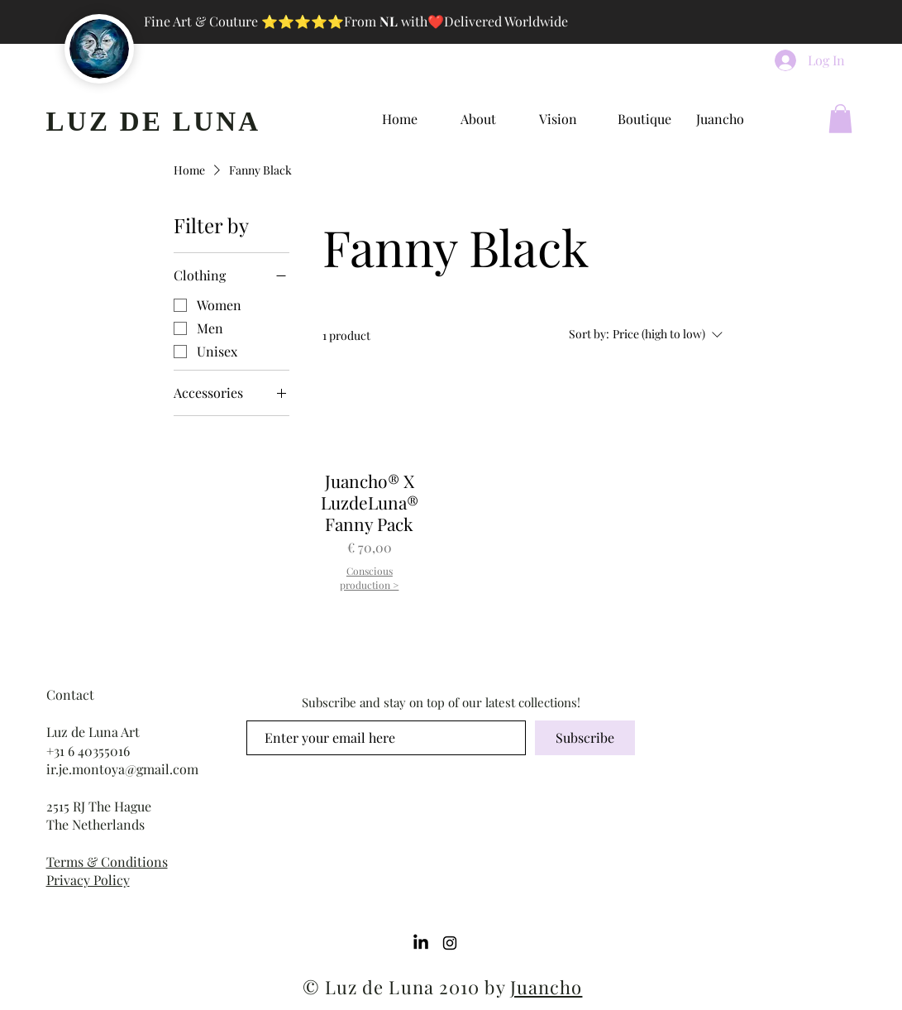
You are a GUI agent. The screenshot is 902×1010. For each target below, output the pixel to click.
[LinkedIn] (421, 943)
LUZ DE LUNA (153, 121)
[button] (840, 118)
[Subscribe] (585, 737)
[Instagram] (450, 943)
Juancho (546, 986)
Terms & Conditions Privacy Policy (107, 870)
